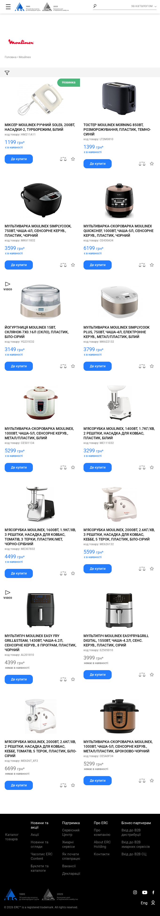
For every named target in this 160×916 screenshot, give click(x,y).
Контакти (102, 854)
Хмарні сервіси (68, 844)
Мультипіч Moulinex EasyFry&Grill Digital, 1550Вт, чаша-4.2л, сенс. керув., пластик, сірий (116, 640)
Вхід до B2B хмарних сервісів (136, 844)
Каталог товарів (12, 837)
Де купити (19, 159)
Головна (10, 57)
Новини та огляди (39, 844)
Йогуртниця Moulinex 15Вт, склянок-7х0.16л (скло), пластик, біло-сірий (37, 332)
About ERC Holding (102, 844)
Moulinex (25, 57)
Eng (144, 903)
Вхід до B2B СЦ (134, 854)
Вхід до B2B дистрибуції (131, 832)
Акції (35, 835)
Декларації (71, 873)
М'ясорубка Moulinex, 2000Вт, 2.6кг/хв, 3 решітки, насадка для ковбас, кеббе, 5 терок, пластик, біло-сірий (119, 534)
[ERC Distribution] (41, 899)
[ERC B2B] (153, 903)
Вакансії (69, 866)
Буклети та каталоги (40, 868)
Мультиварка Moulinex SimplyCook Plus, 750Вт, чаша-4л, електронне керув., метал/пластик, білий (116, 332)
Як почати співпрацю (71, 856)
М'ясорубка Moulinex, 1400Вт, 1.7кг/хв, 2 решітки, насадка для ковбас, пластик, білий (119, 433)
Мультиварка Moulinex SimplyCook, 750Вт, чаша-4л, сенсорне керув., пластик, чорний (38, 231)
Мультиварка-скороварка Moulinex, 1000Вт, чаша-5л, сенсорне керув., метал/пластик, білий (39, 433)
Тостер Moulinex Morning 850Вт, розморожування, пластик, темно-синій (117, 129)
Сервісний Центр (71, 832)
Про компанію (102, 832)
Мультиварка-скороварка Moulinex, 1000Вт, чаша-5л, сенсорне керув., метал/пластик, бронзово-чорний (118, 746)
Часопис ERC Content (42, 856)
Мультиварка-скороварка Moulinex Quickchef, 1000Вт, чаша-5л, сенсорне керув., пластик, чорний (118, 231)
